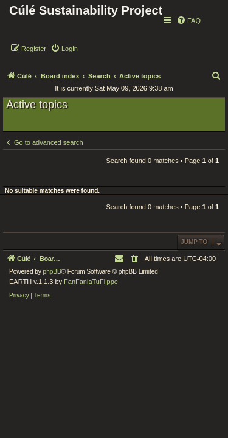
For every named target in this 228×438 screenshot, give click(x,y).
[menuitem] (188, 20)
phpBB (52, 271)
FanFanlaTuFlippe (91, 281)
